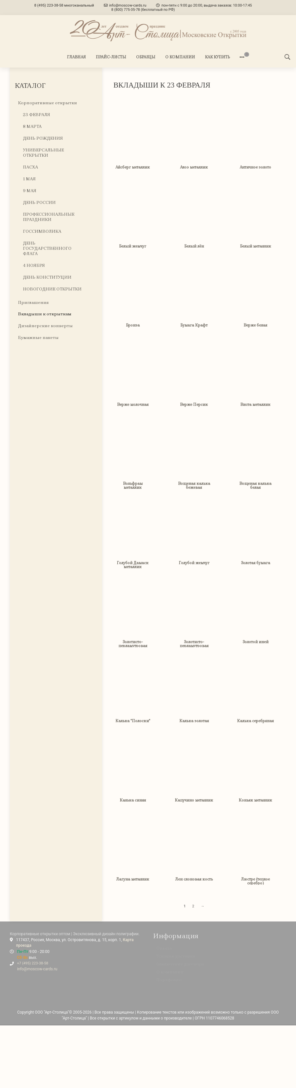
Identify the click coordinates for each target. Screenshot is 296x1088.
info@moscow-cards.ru (37, 969)
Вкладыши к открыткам (44, 314)
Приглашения (33, 302)
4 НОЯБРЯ (34, 265)
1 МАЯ (29, 178)
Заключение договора (180, 966)
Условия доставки (175, 959)
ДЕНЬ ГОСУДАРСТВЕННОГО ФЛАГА (47, 248)
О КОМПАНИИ (180, 57)
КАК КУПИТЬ (217, 57)
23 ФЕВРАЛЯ (36, 114)
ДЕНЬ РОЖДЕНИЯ (43, 138)
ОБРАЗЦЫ (145, 57)
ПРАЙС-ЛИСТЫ (111, 57)
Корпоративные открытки (47, 103)
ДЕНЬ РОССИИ (39, 202)
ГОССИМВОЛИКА (42, 231)
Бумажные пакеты (38, 337)
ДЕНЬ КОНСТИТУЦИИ (47, 277)
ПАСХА (30, 167)
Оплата (164, 951)
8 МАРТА (32, 126)
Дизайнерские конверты (45, 326)
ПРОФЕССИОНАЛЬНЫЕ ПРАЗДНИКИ (48, 217)
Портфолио (169, 982)
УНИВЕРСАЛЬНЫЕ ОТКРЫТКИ (43, 153)
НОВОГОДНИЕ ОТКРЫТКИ (52, 289)
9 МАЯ (29, 190)
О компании (170, 974)
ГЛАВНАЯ (76, 57)
